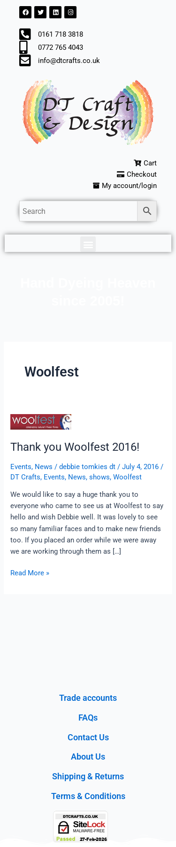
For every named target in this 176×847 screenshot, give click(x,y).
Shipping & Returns (88, 776)
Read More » (29, 572)
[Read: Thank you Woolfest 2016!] (40, 421)
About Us (88, 756)
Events (20, 467)
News (44, 467)
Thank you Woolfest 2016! (74, 447)
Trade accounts (88, 698)
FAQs (88, 717)
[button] (88, 244)
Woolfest (127, 477)
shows (99, 477)
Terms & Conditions (88, 796)
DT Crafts (25, 477)
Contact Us (88, 737)
